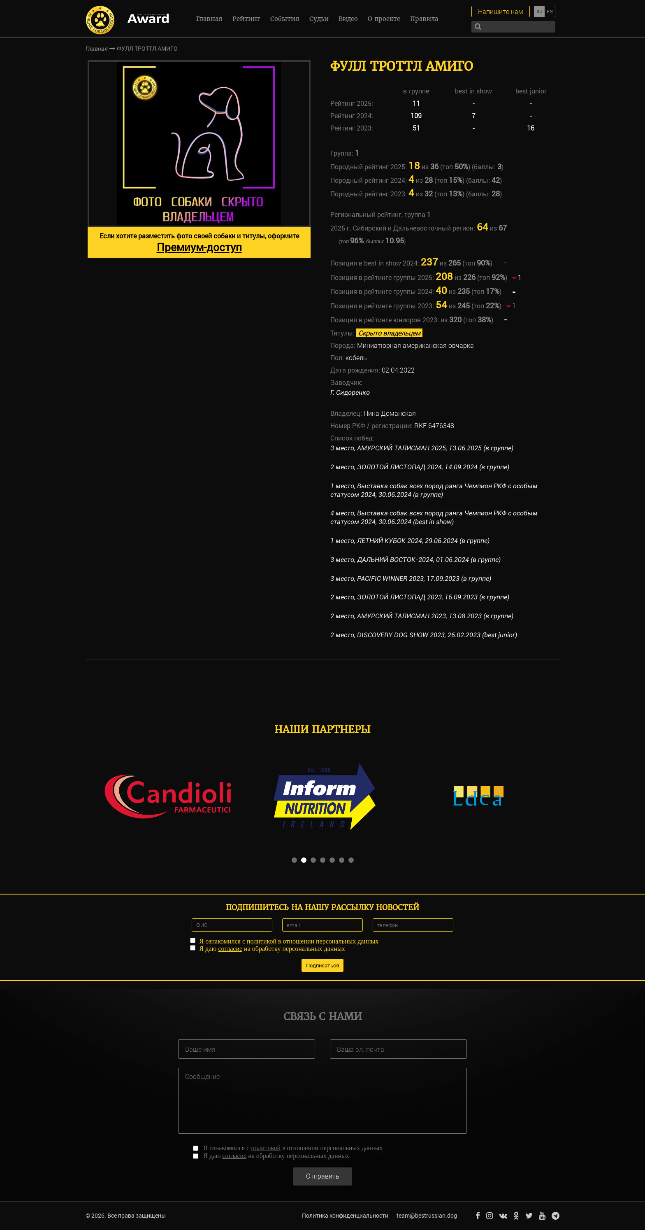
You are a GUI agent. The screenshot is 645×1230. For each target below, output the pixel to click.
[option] (199, 159)
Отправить (322, 1176)
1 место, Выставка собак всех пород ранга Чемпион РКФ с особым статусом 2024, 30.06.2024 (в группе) (434, 490)
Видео (348, 19)
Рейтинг (246, 19)
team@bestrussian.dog (427, 1215)
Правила (424, 19)
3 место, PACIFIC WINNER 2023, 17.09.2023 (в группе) (410, 578)
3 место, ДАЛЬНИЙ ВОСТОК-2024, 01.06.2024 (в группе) (415, 560)
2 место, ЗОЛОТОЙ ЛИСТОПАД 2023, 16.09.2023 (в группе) (419, 597)
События (284, 19)
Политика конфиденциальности (345, 1215)
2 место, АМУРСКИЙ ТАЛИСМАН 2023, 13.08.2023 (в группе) (421, 616)
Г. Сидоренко (350, 392)
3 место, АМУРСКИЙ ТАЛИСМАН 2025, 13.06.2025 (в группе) (421, 448)
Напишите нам (500, 11)
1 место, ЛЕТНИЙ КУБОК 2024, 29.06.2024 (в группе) (410, 541)
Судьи (319, 19)
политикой (261, 941)
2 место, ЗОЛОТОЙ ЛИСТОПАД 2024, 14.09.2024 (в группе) (419, 467)
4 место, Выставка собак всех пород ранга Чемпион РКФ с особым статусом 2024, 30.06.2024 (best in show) (434, 517)
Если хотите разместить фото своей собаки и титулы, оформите (199, 242)
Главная (209, 19)
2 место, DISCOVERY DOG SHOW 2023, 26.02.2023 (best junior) (423, 635)
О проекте (384, 19)
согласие (230, 948)
